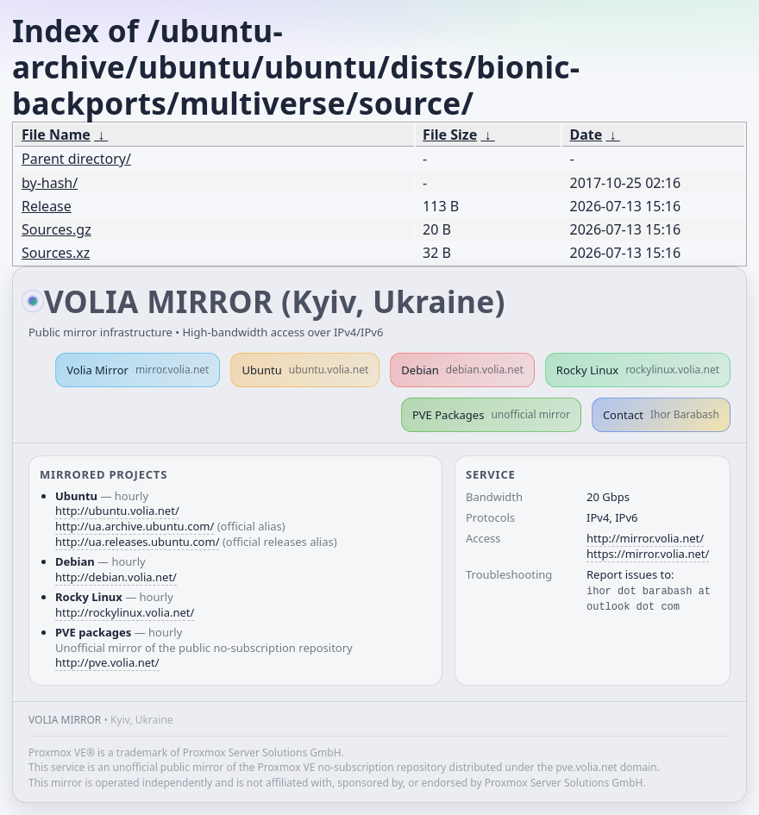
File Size (450, 134)
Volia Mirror (137, 370)
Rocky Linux (637, 370)
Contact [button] (661, 415)
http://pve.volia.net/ (107, 662)
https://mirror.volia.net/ (647, 553)
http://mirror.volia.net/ (645, 538)
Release (47, 206)
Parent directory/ (76, 158)
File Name (56, 134)
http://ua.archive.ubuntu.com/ (134, 526)
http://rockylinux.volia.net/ (124, 612)
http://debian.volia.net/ (116, 577)
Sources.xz (56, 252)
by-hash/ (50, 182)
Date (585, 134)
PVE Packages (491, 415)
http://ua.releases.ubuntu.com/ (137, 541)
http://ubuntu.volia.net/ (117, 510)
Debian (462, 370)
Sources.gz (56, 229)
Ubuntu (305, 370)
